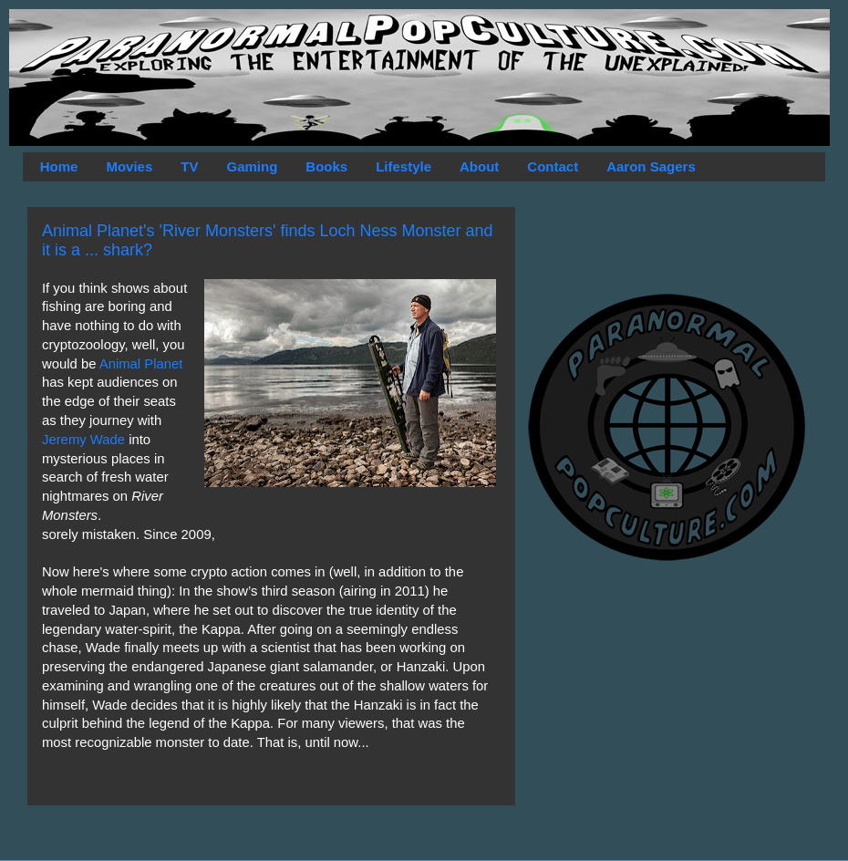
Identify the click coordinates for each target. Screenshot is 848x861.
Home (59, 166)
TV (189, 166)
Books (326, 166)
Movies (129, 166)
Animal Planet (141, 364)
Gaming (251, 166)
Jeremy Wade (83, 439)
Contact (552, 166)
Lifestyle (403, 166)
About (479, 166)
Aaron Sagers (651, 166)
